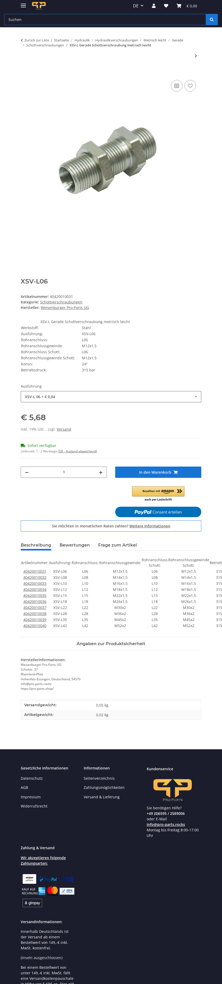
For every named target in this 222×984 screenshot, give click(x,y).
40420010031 (34, 571)
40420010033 (34, 583)
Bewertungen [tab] (75, 545)
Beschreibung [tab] (36, 545)
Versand (64, 429)
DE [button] (136, 6)
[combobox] (111, 396)
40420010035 (34, 595)
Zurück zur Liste (36, 40)
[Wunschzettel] (166, 6)
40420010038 (34, 613)
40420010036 (34, 601)
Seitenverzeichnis (99, 778)
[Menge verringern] (27, 472)
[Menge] (63, 472)
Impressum (31, 796)
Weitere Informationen (149, 525)
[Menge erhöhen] (101, 472)
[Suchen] (105, 19)
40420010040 (34, 625)
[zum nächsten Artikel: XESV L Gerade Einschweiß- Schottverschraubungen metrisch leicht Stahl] (196, 55)
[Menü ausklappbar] (23, 3)
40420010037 (34, 607)
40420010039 (34, 619)
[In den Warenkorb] (25, 73)
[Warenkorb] (186, 6)
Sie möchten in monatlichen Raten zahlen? (111, 525)
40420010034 (34, 589)
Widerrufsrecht (34, 806)
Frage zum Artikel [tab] (117, 545)
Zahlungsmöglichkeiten (104, 787)
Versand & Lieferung (102, 796)
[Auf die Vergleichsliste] (176, 86)
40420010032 (34, 577)
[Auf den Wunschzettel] (190, 86)
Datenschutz (32, 778)
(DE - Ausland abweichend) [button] (77, 451)
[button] (154, 6)
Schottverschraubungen (61, 302)
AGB (24, 787)
